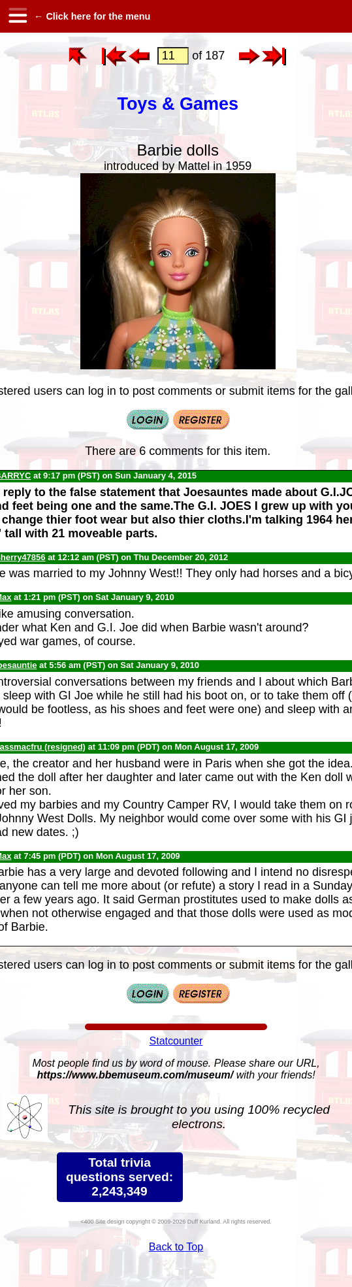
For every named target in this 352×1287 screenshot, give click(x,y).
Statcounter (176, 1040)
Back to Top (176, 1246)
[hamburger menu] (17, 16)
